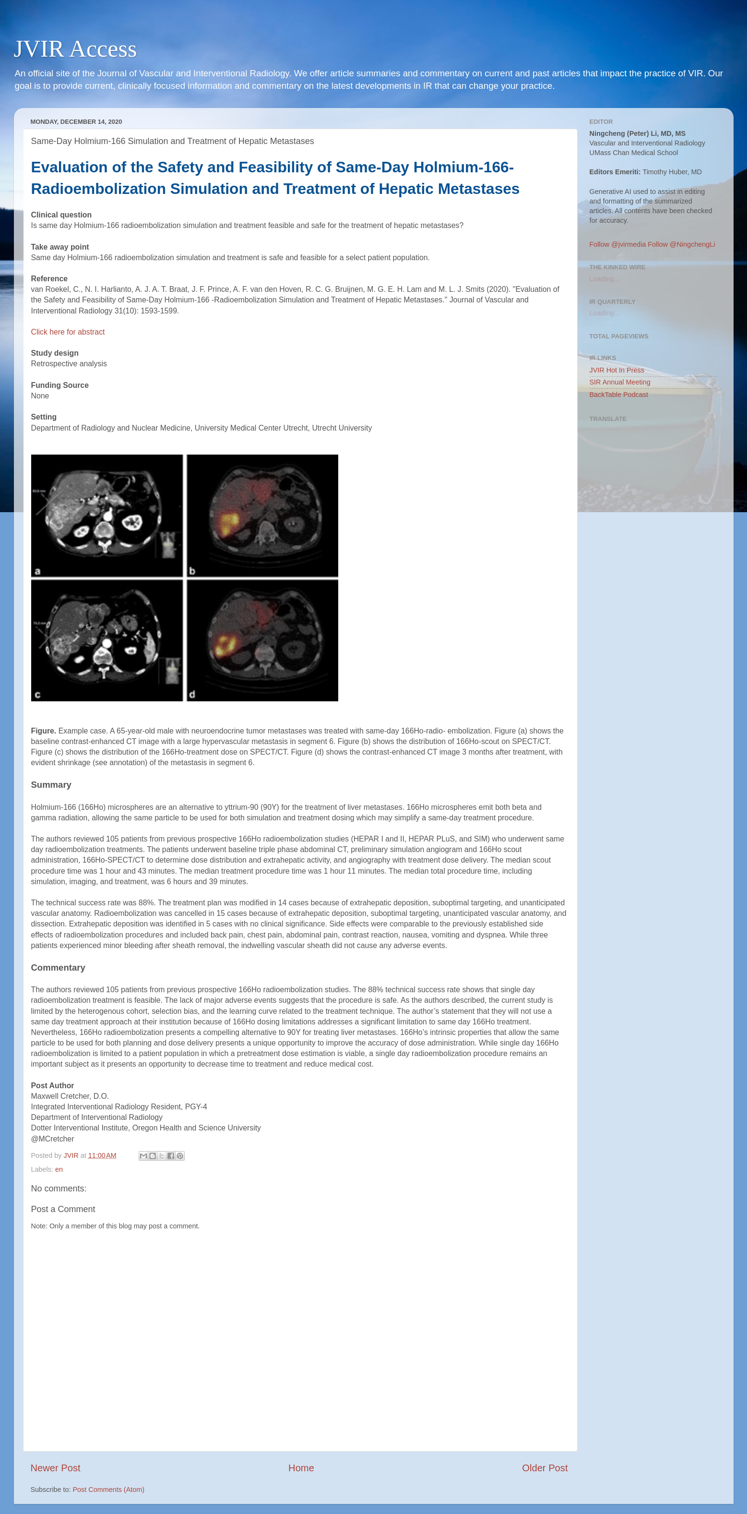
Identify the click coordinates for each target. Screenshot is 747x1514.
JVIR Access (75, 48)
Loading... (605, 279)
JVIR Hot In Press (617, 370)
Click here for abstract (68, 332)
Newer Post (56, 1468)
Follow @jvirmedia (618, 244)
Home (301, 1468)
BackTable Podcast (619, 394)
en (59, 1169)
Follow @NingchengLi (681, 244)
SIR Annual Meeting (620, 382)
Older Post (545, 1468)
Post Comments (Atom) (109, 1489)
